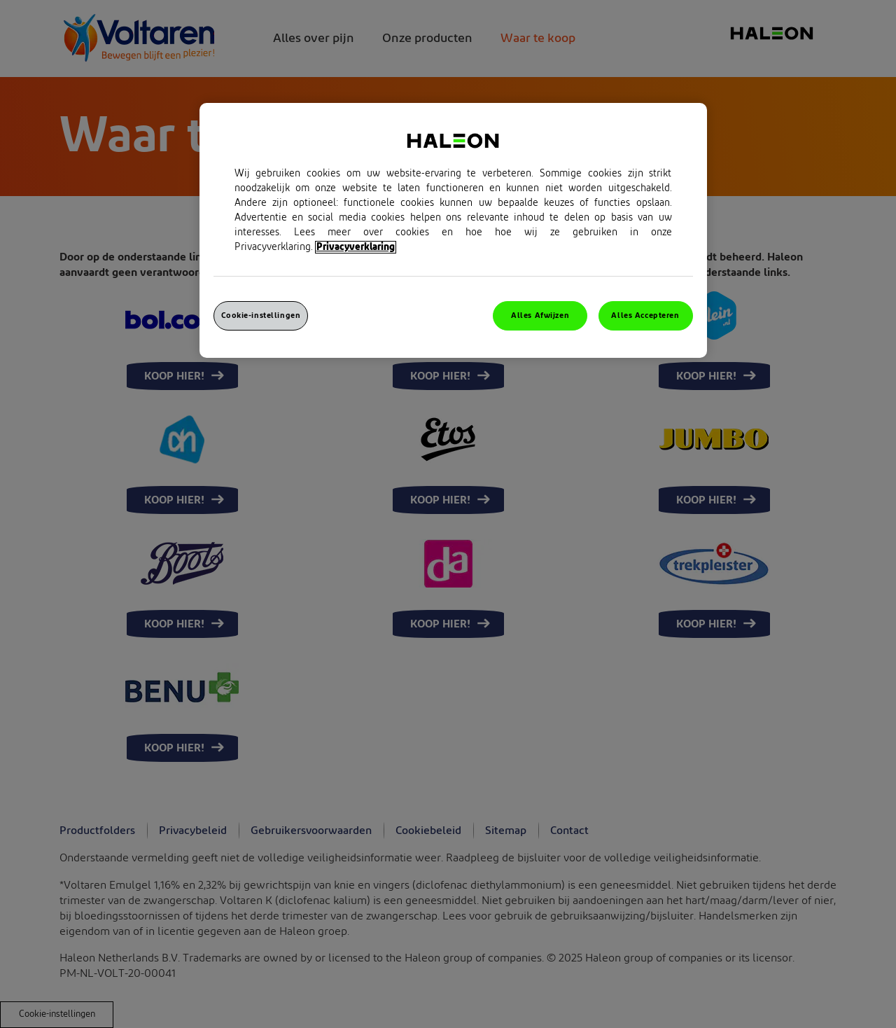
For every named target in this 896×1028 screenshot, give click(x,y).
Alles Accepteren (645, 315)
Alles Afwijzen (540, 315)
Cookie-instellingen (261, 315)
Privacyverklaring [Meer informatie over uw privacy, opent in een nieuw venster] (355, 247)
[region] (453, 230)
